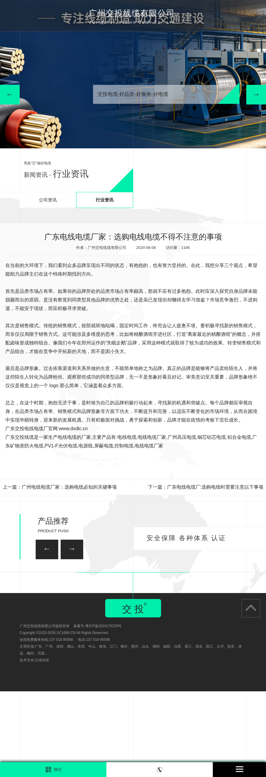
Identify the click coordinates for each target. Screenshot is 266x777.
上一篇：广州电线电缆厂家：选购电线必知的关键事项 (60, 487)
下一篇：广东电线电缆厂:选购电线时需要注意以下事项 (205, 487)
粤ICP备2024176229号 (103, 712)
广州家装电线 (93, 576)
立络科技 (42, 746)
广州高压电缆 (182, 437)
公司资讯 (48, 199)
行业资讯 (105, 199)
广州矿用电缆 (250, 611)
